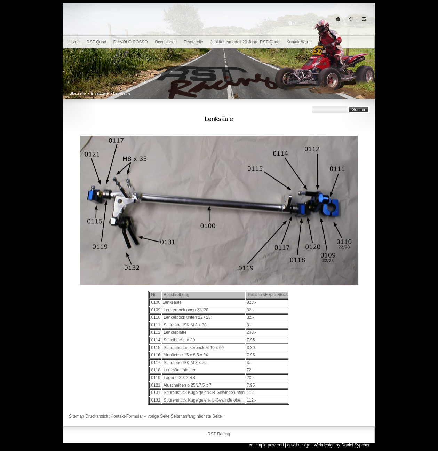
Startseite (78, 93)
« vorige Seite (156, 416)
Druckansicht (97, 416)
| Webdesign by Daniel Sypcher (341, 445)
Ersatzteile (193, 42)
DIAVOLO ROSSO (130, 42)
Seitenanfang (183, 416)
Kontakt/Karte (299, 42)
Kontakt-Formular (127, 416)
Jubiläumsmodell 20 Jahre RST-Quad (244, 42)
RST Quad (96, 42)
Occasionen (166, 42)
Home (74, 42)
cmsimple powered (266, 445)
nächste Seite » (211, 416)
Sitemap (76, 416)
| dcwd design (297, 445)
